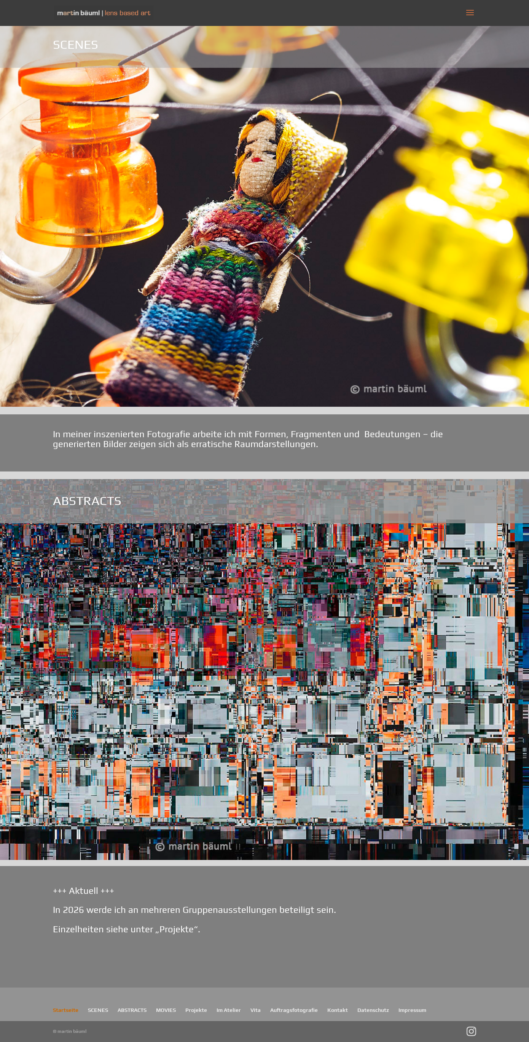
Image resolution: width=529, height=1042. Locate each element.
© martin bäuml (69, 1031)
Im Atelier (229, 1010)
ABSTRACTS (132, 1010)
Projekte (196, 1010)
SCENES (98, 1010)
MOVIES (166, 1010)
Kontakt (337, 1010)
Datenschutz (373, 1010)
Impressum (412, 1010)
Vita (255, 1010)
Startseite (65, 1010)
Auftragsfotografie (294, 1010)
